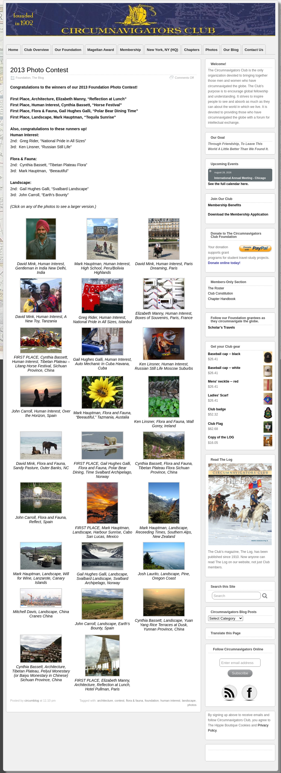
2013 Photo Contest (39, 70)
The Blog (38, 77)
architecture (105, 700)
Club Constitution (220, 293)
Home (13, 50)
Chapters (191, 50)
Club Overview (36, 50)
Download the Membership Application (238, 214)
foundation (152, 700)
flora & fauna (134, 700)
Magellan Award (100, 50)
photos (191, 705)
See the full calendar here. (228, 184)
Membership (130, 50)
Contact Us (254, 50)
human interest (170, 700)
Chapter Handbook (222, 299)
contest (119, 700)
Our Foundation (68, 50)
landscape (189, 700)
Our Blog (230, 50)
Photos (211, 50)
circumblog (31, 700)
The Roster (216, 288)
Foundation (23, 77)
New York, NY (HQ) (162, 50)
